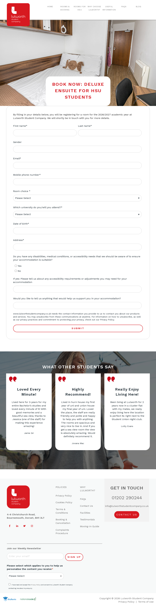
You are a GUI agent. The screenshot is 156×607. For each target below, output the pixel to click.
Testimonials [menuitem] (87, 519)
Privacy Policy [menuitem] (64, 495)
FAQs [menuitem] (83, 499)
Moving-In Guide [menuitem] (89, 526)
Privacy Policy (107, 319)
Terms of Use (146, 601)
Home (50, 7)
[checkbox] (77, 268)
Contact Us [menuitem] (86, 505)
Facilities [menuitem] (85, 512)
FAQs (123, 7)
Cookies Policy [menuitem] (64, 502)
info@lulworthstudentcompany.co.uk (127, 506)
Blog (138, 7)
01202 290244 (127, 497)
